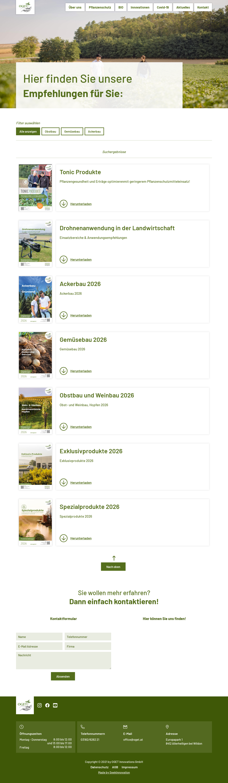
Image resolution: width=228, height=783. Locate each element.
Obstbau (50, 131)
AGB (115, 767)
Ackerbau (94, 131)
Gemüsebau (72, 131)
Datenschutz (99, 767)
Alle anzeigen (28, 131)
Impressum (130, 767)
